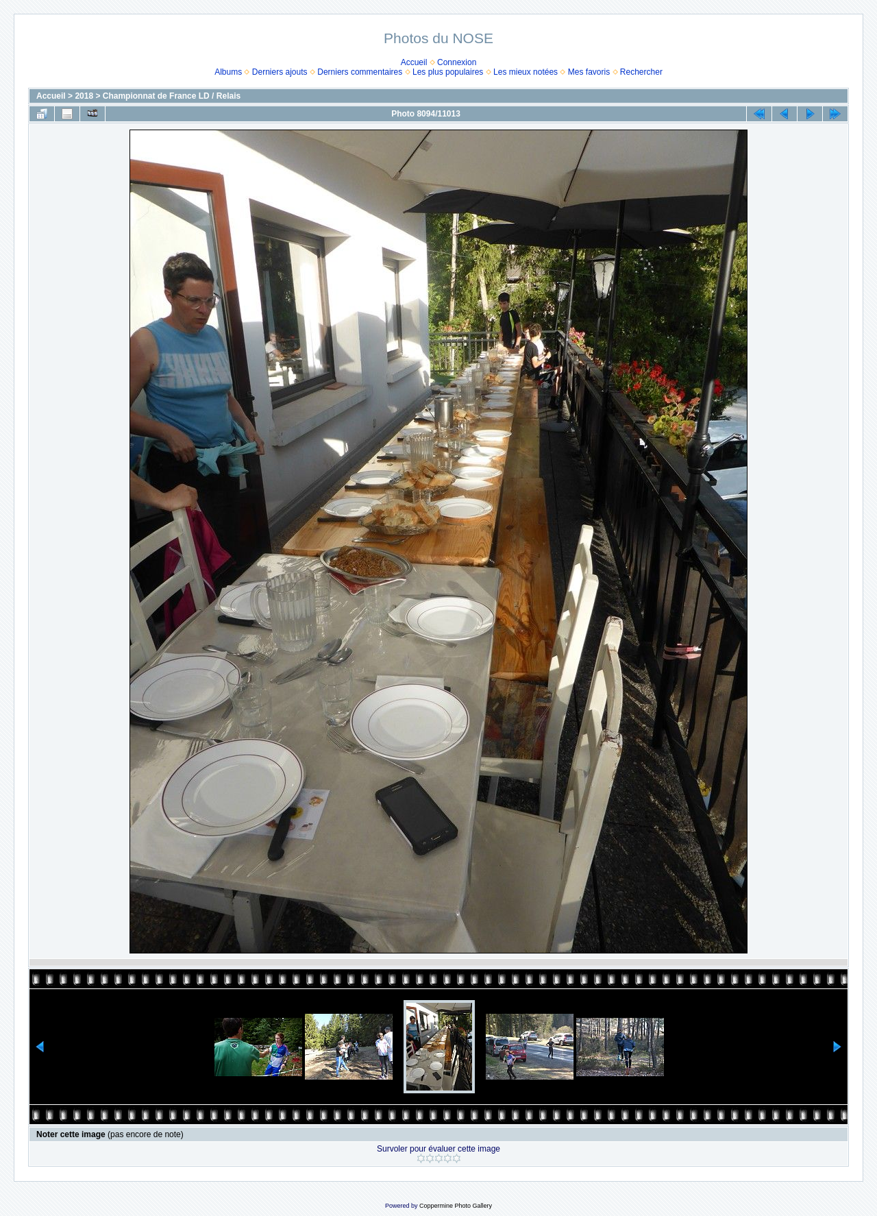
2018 (84, 96)
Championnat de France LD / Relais (171, 96)
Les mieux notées (525, 72)
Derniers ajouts (280, 72)
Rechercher (641, 72)
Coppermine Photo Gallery (455, 1205)
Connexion (456, 62)
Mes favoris (589, 72)
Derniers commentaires (359, 72)
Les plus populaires (447, 72)
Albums (228, 72)
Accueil (414, 62)
